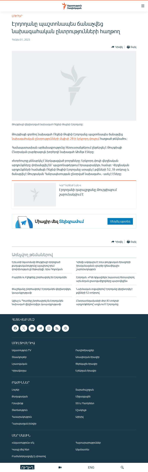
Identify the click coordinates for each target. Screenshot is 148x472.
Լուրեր (17, 16)
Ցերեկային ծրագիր (86, 363)
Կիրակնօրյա (19, 370)
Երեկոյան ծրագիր (85, 370)
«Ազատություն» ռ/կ (23, 442)
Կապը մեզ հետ (20, 449)
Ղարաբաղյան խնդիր (24, 423)
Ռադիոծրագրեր (84, 350)
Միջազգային (82, 396)
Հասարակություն (22, 416)
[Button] (117, 47)
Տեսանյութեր (19, 356)
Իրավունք (17, 403)
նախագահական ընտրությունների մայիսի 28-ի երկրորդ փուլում (55, 138)
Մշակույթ (80, 409)
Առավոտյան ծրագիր (87, 356)
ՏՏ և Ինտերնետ (84, 403)
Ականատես (82, 449)
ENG (91, 467)
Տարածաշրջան (84, 389)
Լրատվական (19, 363)
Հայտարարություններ (88, 442)
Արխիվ (79, 416)
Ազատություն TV (21, 350)
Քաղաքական (20, 396)
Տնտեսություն (19, 409)
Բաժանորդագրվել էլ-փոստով (29, 456)
